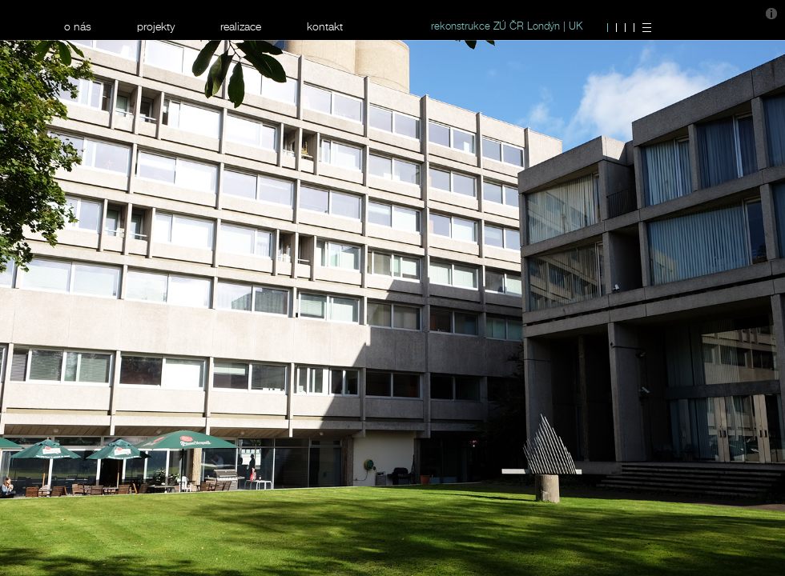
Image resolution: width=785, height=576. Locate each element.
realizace (240, 26)
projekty (156, 26)
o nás (77, 26)
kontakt (325, 26)
